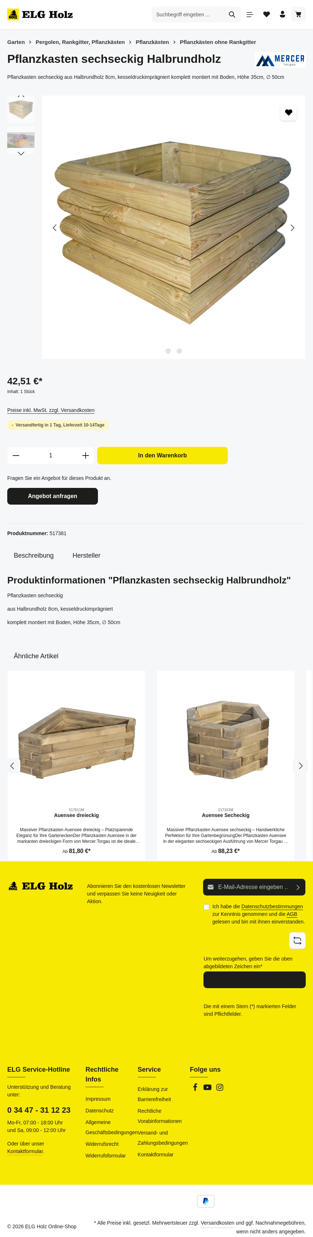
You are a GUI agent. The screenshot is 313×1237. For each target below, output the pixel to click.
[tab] (33, 554)
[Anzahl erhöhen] (85, 455)
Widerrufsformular (106, 1151)
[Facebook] (196, 1085)
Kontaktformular (25, 1147)
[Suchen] (229, 15)
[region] (156, 228)
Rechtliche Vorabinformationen (160, 1112)
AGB (292, 912)
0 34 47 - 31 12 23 (38, 1105)
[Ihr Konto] (281, 15)
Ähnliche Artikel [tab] (36, 655)
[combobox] (184, 15)
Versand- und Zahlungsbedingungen (163, 1133)
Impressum (98, 1094)
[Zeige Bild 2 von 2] (179, 351)
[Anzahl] (51, 455)
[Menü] (247, 15)
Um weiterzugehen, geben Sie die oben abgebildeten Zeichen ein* (247, 959)
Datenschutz (100, 1106)
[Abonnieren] (298, 886)
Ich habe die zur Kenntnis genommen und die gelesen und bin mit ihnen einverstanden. (258, 912)
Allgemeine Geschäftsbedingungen (112, 1123)
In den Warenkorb (162, 455)
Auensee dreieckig (76, 814)
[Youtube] (208, 1085)
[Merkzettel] (264, 15)
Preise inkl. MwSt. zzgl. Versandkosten (50, 410)
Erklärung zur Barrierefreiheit (154, 1090)
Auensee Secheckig (226, 814)
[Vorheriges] (55, 227)
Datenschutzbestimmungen (272, 904)
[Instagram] (220, 1085)
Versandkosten (217, 1218)
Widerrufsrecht (102, 1140)
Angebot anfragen (52, 495)
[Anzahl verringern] (15, 455)
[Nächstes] (292, 227)
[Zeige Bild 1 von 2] (168, 351)
